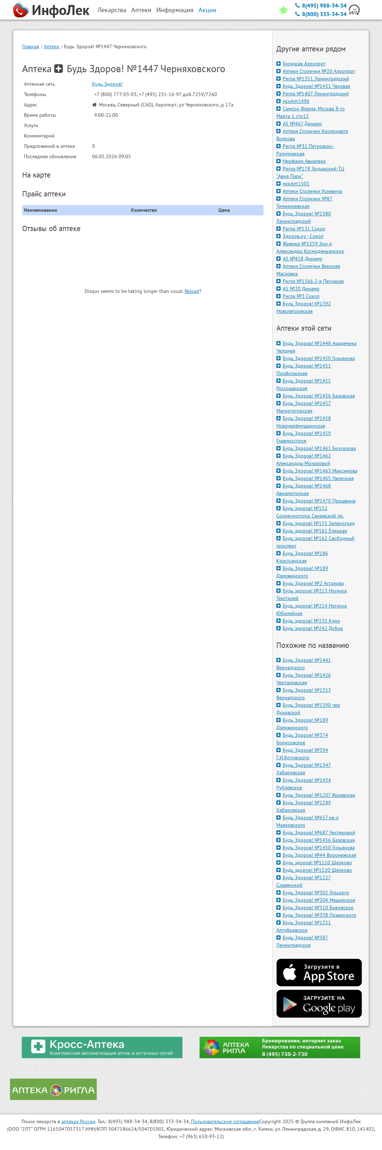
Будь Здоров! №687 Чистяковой (315, 832)
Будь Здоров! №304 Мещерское (315, 900)
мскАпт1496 (293, 101)
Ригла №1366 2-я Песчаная (310, 281)
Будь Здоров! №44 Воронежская (316, 855)
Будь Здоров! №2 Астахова (310, 583)
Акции (207, 10)
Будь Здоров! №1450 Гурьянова (315, 358)
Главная (30, 46)
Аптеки (51, 46)
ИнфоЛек (61, 9)
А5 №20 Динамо (298, 288)
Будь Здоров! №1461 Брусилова (316, 448)
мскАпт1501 (293, 183)
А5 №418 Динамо (299, 258)
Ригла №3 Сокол (298, 296)
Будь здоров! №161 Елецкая (311, 531)
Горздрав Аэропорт (301, 63)
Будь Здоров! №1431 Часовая (313, 86)
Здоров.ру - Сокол (299, 236)
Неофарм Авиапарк (301, 161)
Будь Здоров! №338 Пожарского (316, 915)
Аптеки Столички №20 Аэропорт (315, 71)
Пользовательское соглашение (225, 1121)
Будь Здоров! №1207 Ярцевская (315, 795)
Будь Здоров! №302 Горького (312, 892)
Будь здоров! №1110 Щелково (314, 862)
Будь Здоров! (107, 84)
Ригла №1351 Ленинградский (312, 78)
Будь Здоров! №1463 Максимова (316, 471)
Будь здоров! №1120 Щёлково (314, 870)
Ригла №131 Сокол (300, 228)
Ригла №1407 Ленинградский (312, 93)
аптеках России (78, 1121)
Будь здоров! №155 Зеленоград (315, 523)
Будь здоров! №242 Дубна (309, 628)
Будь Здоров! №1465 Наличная (315, 478)
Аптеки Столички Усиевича (309, 191)
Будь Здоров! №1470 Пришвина (316, 501)
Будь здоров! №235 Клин (308, 621)
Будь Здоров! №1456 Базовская (315, 395)
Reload (192, 291)
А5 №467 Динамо (299, 123)
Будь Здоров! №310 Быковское (314, 907)
